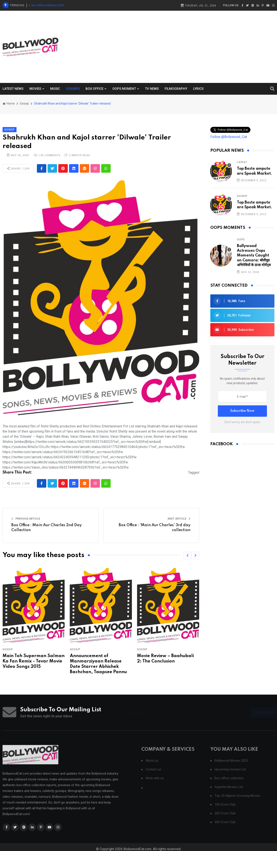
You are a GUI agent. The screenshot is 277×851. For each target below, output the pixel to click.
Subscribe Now (242, 411)
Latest (242, 162)
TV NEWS (152, 89)
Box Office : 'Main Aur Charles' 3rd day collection (154, 527)
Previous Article (25, 518)
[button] (187, 555)
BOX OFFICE (94, 89)
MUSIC (55, 89)
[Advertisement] (200, 46)
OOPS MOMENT (124, 89)
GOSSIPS (73, 89)
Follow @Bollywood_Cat (228, 137)
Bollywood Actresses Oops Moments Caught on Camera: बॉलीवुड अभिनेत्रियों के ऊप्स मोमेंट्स (254, 255)
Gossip (24, 103)
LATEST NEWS (13, 89)
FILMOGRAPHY (176, 89)
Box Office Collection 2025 (48, 5)
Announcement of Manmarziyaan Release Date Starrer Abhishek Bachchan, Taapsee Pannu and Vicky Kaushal (98, 667)
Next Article (179, 518)
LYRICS (198, 89)
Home (9, 103)
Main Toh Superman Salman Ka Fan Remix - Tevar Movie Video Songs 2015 (34, 661)
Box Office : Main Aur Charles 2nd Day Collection (46, 527)
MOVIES (35, 89)
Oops (241, 239)
